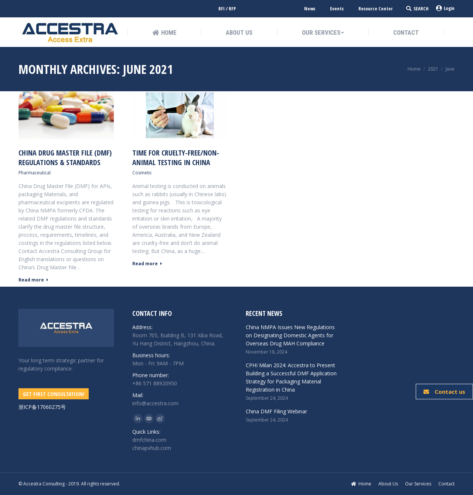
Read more (33, 280)
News (309, 8)
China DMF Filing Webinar (276, 411)
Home (414, 69)
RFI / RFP (227, 8)
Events (337, 8)
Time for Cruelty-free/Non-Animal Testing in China (175, 157)
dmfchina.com (149, 439)
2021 (433, 69)
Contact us (444, 391)
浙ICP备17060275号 (42, 406)
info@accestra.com (155, 403)
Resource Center (375, 8)
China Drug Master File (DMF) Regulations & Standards (65, 157)
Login (445, 8)
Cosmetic (142, 173)
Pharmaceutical (34, 173)
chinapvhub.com (151, 447)
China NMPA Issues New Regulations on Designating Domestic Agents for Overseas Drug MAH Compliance (290, 335)
